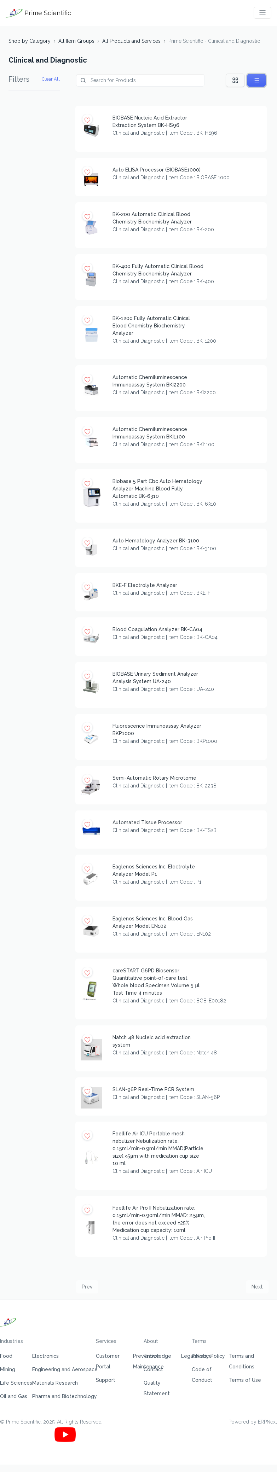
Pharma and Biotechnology (64, 1396)
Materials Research (55, 1383)
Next (257, 1287)
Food (6, 1356)
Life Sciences (16, 1383)
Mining (7, 1369)
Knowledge (157, 1356)
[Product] (140, 80)
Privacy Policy (208, 1356)
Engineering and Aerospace (65, 1369)
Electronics (45, 1356)
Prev (87, 1287)
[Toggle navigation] (262, 13)
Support (105, 1380)
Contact (153, 1369)
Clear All (51, 79)
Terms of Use (245, 1380)
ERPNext (267, 1422)
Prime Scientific (38, 13)
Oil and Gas (13, 1396)
